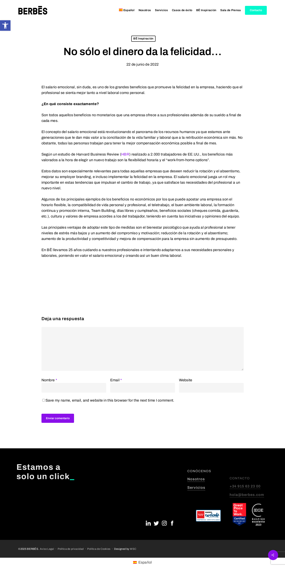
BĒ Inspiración (143, 38)
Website (185, 380)
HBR (125, 154)
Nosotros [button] (196, 492)
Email (116, 380)
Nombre (49, 380)
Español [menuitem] (145, 562)
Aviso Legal (47, 548)
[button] (5, 25)
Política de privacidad (71, 548)
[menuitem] (127, 10)
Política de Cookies (99, 548)
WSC (133, 548)
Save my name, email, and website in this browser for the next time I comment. (110, 400)
